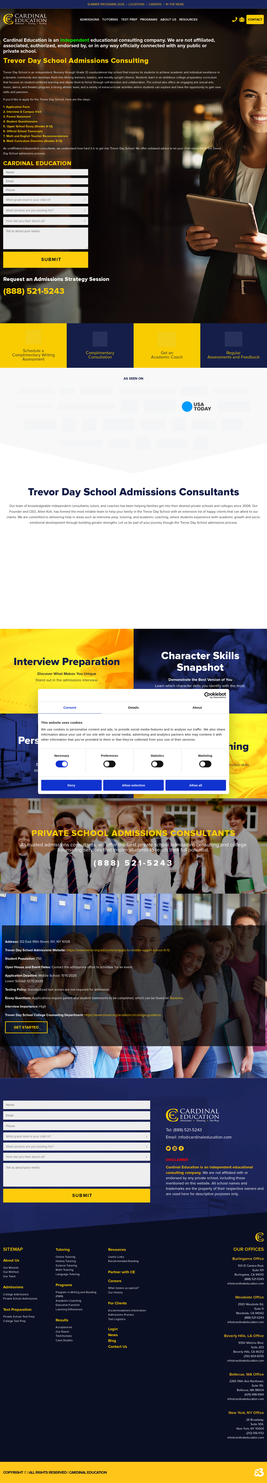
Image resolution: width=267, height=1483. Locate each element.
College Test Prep (14, 1321)
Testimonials (64, 1336)
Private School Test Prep (18, 1316)
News (113, 1335)
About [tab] (197, 707)
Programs (64, 1285)
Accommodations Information (127, 1310)
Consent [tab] (69, 707)
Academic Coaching (68, 1300)
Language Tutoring (68, 1274)
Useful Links (116, 1257)
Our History (115, 1292)
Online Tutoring (65, 1257)
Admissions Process (121, 1314)
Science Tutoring (66, 1265)
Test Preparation (17, 1309)
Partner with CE (121, 1272)
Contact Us (117, 1346)
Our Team (9, 1276)
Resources (117, 1249)
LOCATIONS (136, 4)
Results (62, 1320)
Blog (112, 1340)
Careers (114, 1281)
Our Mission (11, 1267)
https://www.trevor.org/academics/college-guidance (122, 1015)
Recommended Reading (123, 1261)
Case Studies (64, 1340)
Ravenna (176, 998)
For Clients (117, 1303)
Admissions (13, 1287)
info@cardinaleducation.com (205, 1137)
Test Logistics (117, 1319)
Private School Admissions (20, 1298)
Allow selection (133, 785)
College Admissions (16, 1294)
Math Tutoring (64, 1270)
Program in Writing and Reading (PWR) (76, 1294)
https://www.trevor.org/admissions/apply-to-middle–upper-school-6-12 (118, 950)
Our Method (10, 1272)
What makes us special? (123, 1288)
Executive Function (68, 1305)
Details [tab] (133, 707)
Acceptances (64, 1327)
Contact (255, 19)
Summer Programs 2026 (106, 4)
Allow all (195, 785)
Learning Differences (69, 1309)
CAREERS (155, 4)
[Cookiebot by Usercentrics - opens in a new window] (207, 695)
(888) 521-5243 (187, 1130)
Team (242, 19)
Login (113, 1329)
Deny (71, 785)
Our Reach (62, 1331)
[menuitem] (89, 19)
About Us (11, 1260)
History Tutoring (66, 1261)
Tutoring (63, 1249)
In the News (175, 4)
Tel (234, 19)
